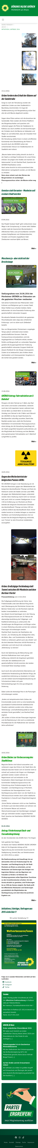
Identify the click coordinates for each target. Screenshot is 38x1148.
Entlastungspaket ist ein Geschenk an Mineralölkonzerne (16, 1045)
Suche (24, 1142)
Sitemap (18, 1142)
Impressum (30, 1142)
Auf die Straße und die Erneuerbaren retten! (16, 1064)
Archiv (4, 27)
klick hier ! (29, 1005)
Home (5, 1142)
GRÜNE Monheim (7, 25)
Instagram (7, 985)
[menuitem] (5, 1142)
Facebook (6, 982)
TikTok (5, 987)
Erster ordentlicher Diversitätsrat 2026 (17, 1028)
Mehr (33, 248)
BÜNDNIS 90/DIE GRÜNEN (23, 6)
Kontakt (11, 1142)
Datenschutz (19, 1146)
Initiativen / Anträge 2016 (11, 29)
